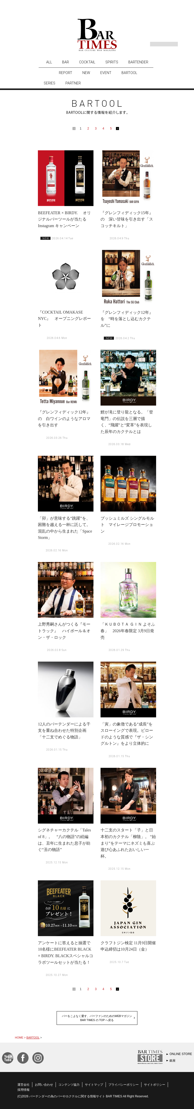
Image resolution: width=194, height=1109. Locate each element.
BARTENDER (138, 62)
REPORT (65, 73)
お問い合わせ (44, 1084)
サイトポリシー (154, 1084)
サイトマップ (94, 1084)
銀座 (172, 1060)
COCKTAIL (87, 62)
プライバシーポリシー (123, 1084)
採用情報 (23, 1090)
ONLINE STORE (180, 1054)
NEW (86, 73)
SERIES (49, 83)
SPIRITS (111, 62)
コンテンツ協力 (69, 1084)
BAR (65, 62)
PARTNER (73, 83)
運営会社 (23, 1084)
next (118, 129)
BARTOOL (129, 73)
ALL (49, 62)
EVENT (105, 73)
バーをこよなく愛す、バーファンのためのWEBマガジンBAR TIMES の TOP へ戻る (97, 1018)
